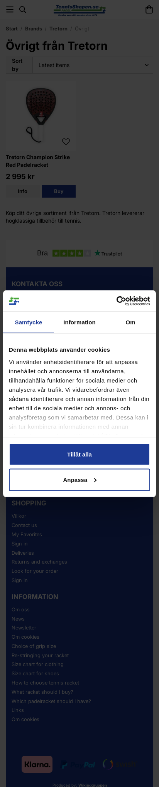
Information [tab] (79, 322)
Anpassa (79, 479)
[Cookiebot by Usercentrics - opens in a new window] (116, 301)
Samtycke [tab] (28, 322)
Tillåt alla (79, 454)
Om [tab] (130, 322)
